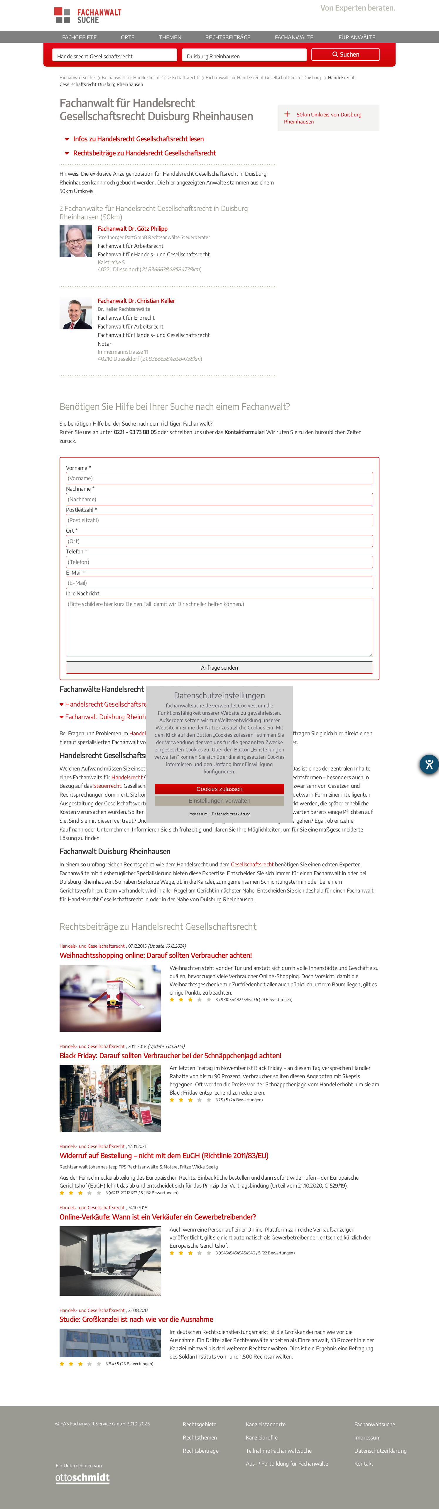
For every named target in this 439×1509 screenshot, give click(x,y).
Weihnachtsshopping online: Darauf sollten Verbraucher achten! (156, 955)
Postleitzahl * (81, 509)
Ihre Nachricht (82, 593)
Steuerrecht (107, 785)
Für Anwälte (357, 37)
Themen (170, 37)
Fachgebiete (79, 37)
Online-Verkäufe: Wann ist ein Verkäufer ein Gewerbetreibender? (158, 1216)
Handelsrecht (127, 777)
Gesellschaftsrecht (252, 864)
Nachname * (80, 488)
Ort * (72, 530)
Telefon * (76, 551)
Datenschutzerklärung (380, 1450)
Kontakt (363, 1463)
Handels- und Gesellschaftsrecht (93, 946)
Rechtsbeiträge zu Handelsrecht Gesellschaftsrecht (144, 153)
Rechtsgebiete (200, 1424)
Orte (128, 37)
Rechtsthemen (200, 1437)
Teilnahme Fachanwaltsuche (279, 1450)
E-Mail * (75, 572)
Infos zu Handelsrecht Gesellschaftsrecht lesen (138, 139)
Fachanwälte (294, 37)
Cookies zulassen (220, 789)
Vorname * (78, 467)
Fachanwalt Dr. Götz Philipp (133, 228)
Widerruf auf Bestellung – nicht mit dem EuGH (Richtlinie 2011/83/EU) (164, 1155)
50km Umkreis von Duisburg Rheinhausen (323, 118)
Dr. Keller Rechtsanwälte (124, 309)
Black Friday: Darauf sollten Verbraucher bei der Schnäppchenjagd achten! (170, 1055)
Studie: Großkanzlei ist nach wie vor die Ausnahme (136, 1319)
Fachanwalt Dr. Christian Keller (136, 300)
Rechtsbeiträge (228, 37)
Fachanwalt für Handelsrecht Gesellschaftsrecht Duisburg (263, 77)
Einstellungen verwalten (219, 800)
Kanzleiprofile (262, 1437)
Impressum (367, 1437)
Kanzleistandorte (266, 1424)
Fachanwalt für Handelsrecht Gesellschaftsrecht (150, 77)
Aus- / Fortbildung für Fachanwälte (287, 1463)
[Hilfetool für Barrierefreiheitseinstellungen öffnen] (429, 764)
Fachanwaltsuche (77, 77)
